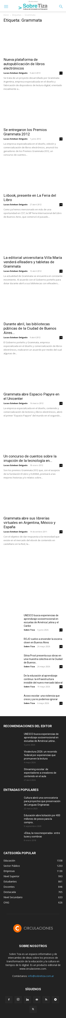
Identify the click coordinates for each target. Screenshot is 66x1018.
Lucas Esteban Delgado (15, 73)
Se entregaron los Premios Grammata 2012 (25, 132)
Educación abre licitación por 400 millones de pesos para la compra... (42, 819)
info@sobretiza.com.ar (41, 976)
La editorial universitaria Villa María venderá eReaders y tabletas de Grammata (33, 262)
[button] (6, 6)
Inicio (6, 14)
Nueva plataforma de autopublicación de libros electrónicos (24, 63)
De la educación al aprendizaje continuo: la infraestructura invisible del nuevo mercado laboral (43, 679)
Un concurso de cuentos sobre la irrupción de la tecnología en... (30, 458)
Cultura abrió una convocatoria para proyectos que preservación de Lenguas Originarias (42, 801)
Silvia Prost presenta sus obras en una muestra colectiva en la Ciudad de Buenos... (43, 659)
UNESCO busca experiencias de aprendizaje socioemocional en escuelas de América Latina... (41, 737)
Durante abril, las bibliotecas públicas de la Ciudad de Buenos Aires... (30, 328)
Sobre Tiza (29, 629)
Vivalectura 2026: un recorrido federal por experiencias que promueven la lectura (40, 755)
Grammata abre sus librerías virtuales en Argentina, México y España (29, 522)
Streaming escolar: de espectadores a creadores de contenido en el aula (40, 773)
